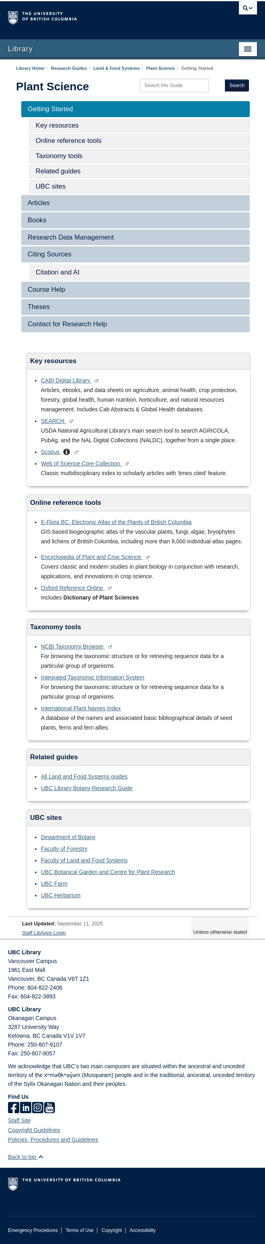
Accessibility (142, 1230)
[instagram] (37, 1108)
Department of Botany (68, 837)
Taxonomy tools (59, 156)
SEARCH (53, 421)
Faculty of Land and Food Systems (84, 860)
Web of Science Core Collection (81, 463)
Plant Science (160, 68)
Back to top (26, 1157)
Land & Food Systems (116, 68)
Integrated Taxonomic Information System (92, 677)
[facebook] (13, 1108)
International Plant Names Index (81, 708)
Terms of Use (80, 1230)
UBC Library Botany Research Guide (87, 788)
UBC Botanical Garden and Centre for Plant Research (108, 872)
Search (237, 85)
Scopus (51, 452)
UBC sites (51, 186)
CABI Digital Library (66, 380)
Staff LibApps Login (44, 933)
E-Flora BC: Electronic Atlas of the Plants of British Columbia (116, 522)
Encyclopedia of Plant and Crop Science (92, 557)
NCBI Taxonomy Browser (73, 646)
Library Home (30, 68)
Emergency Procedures (33, 1230)
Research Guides (69, 68)
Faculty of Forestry (64, 849)
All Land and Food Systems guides (84, 776)
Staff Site (19, 1120)
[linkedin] (25, 1108)
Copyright (111, 1230)
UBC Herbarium (61, 895)
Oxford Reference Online (73, 588)
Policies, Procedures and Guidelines (53, 1139)
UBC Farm (54, 883)
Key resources (57, 125)
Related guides (58, 171)
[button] (66, 452)
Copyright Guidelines (34, 1130)
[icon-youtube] (49, 1108)
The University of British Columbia (95, 16)
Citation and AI (57, 272)
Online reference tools (68, 140)
